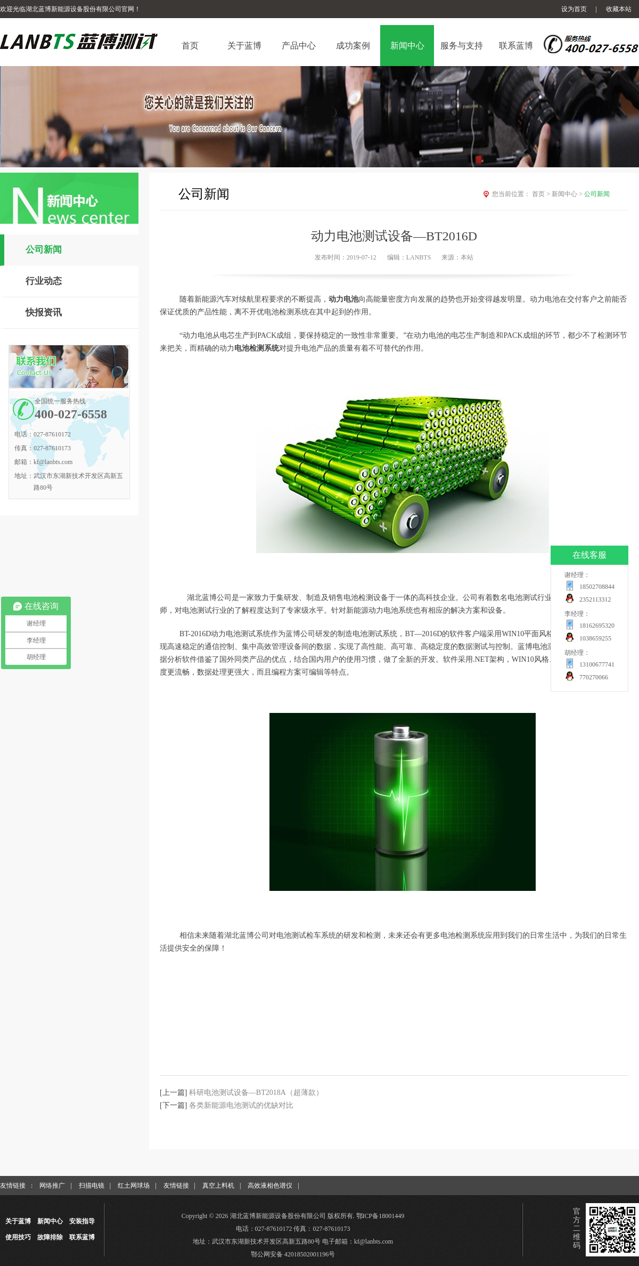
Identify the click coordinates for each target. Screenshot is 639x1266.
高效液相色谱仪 (270, 1185)
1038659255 (595, 638)
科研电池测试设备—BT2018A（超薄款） (256, 1093)
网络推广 (52, 1185)
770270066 (593, 677)
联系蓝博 (82, 1237)
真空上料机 (218, 1185)
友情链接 (176, 1185)
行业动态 (44, 281)
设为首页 (574, 9)
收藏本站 (619, 9)
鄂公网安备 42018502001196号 (293, 1254)
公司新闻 (44, 250)
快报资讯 (44, 312)
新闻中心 (568, 194)
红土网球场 (134, 1185)
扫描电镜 (91, 1185)
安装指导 (82, 1221)
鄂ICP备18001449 (380, 1216)
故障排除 (50, 1237)
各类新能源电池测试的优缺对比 (241, 1105)
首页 (542, 194)
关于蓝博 (18, 1221)
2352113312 (595, 599)
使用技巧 (18, 1237)
